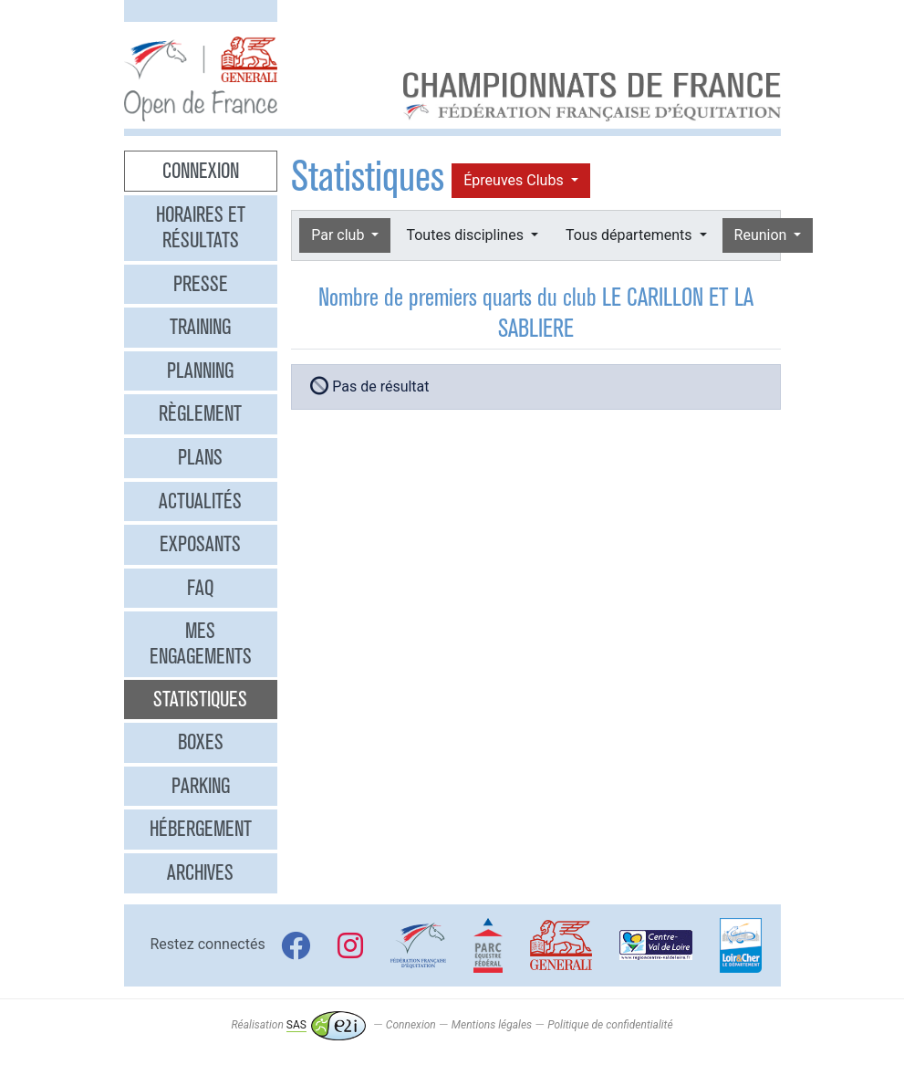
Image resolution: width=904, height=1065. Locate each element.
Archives (200, 872)
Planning (200, 370)
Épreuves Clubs (514, 180)
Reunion (762, 235)
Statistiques (200, 699)
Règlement (200, 413)
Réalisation (298, 1024)
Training (200, 326)
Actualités (200, 501)
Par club (339, 235)
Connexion (200, 170)
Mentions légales (492, 1024)
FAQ (200, 587)
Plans (200, 457)
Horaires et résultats (200, 227)
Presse (200, 284)
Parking (200, 786)
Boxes (200, 742)
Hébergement (201, 828)
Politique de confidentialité (609, 1024)
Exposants (200, 544)
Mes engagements (201, 643)
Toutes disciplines (466, 235)
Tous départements (630, 235)
